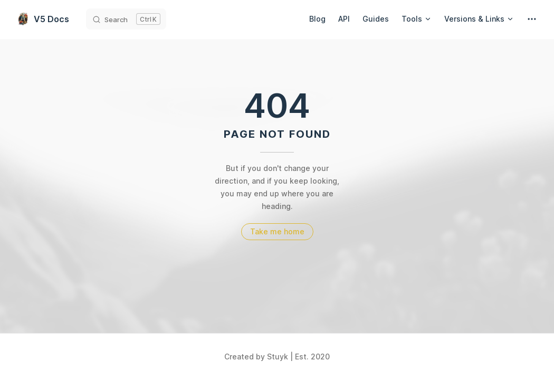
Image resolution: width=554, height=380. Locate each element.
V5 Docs (43, 19)
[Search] (126, 19)
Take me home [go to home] (277, 231)
